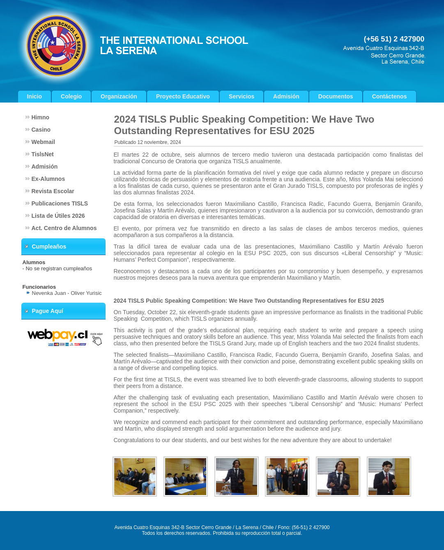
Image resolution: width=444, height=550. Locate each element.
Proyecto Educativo (183, 96)
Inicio (34, 96)
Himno (41, 117)
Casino (41, 129)
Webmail (43, 142)
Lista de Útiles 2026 (58, 215)
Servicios (241, 96)
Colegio (71, 96)
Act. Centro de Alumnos (64, 228)
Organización (119, 96)
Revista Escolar (53, 191)
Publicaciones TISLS (60, 203)
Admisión (286, 96)
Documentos (335, 96)
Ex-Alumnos (48, 179)
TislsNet (43, 154)
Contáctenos (389, 96)
